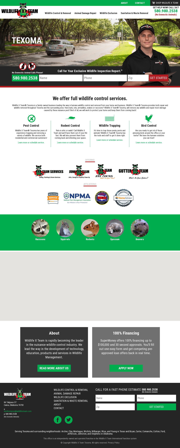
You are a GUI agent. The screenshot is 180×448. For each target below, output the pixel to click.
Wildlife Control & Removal (71, 389)
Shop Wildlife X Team (167, 2)
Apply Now (126, 368)
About (124, 3)
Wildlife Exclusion (65, 397)
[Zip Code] (138, 78)
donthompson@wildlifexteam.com (18, 411)
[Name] (61, 78)
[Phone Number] (105, 78)
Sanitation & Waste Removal (71, 400)
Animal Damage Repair (67, 393)
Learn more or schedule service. (31, 142)
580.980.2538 (166, 10)
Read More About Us (54, 368)
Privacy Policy (113, 442)
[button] (90, 283)
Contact (140, 3)
